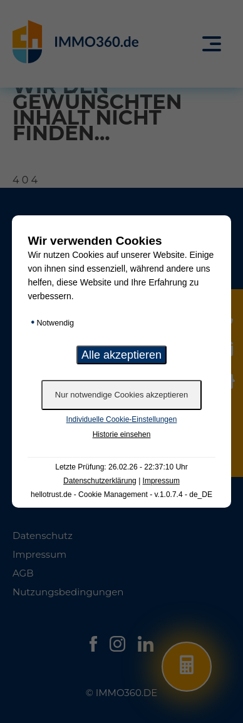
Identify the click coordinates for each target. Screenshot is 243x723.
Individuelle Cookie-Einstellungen (121, 419)
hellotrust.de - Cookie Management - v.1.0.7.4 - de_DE (121, 494)
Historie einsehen (122, 434)
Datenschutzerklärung (100, 480)
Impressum (161, 480)
